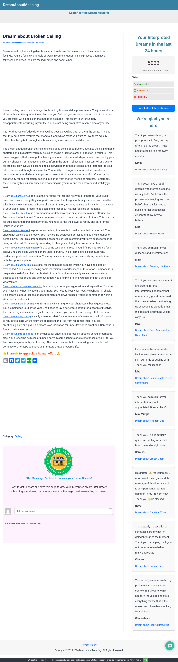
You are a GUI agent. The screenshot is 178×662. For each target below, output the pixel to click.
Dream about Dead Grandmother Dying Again (150, 338)
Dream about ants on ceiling (19, 333)
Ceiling (18, 436)
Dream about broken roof (17, 230)
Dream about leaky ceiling (18, 316)
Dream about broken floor (17, 213)
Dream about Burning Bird (150, 572)
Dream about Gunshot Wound (152, 518)
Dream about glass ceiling (18, 264)
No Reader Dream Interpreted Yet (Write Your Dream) (25, 42)
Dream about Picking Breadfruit (153, 631)
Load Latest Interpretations (153, 108)
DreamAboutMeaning (21, 5)
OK (145, 660)
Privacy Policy (89, 651)
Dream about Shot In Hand (150, 233)
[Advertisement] (59, 86)
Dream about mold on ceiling (19, 303)
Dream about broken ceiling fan (21, 247)
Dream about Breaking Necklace (148, 269)
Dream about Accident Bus (150, 427)
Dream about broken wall (17, 195)
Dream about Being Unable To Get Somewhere (152, 386)
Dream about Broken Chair (150, 465)
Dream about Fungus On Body (152, 169)
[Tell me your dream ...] (64, 511)
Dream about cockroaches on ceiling (24, 286)
